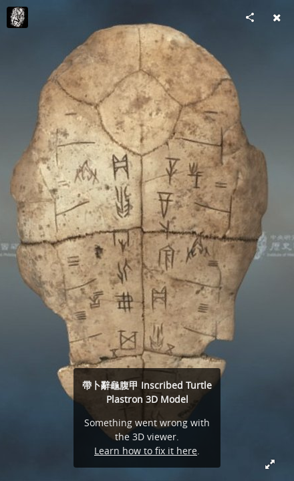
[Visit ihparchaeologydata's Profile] (17, 17)
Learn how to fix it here (145, 450)
